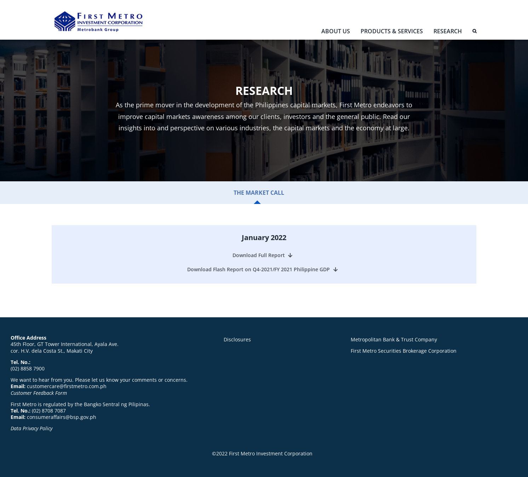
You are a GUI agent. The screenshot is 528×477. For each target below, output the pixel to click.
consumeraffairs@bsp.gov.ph (61, 417)
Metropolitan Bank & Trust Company (394, 339)
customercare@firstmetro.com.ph (67, 386)
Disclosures (237, 339)
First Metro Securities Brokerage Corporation (404, 350)
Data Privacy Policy (31, 428)
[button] (474, 32)
